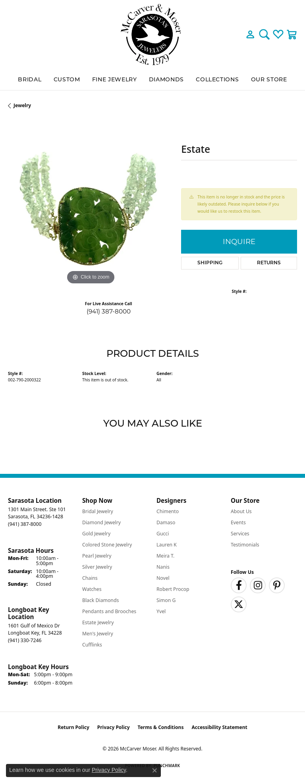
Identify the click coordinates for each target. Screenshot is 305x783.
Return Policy (73, 727)
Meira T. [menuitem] (165, 555)
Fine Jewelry (114, 79)
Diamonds (166, 79)
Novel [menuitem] (163, 578)
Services (240, 533)
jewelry (22, 105)
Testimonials (245, 544)
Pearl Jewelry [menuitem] (97, 555)
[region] (90, 204)
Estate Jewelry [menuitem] (98, 622)
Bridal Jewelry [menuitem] (97, 511)
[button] (250, 34)
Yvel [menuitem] (161, 611)
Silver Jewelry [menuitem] (97, 567)
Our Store (269, 79)
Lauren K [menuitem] (166, 544)
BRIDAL (29, 79)
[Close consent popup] (154, 770)
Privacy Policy (113, 727)
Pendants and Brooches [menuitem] (109, 611)
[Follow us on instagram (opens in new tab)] (258, 585)
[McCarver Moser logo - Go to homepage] (152, 34)
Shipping (209, 263)
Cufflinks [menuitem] (92, 644)
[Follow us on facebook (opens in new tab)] (239, 585)
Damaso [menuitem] (165, 522)
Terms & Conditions (161, 727)
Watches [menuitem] (92, 589)
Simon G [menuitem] (166, 600)
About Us (241, 511)
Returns (269, 263)
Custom (67, 79)
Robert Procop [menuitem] (172, 589)
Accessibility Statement (219, 727)
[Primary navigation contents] (152, 79)
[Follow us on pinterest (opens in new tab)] (277, 585)
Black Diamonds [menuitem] (100, 600)
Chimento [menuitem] (167, 511)
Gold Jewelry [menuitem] (96, 533)
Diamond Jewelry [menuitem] (101, 522)
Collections (217, 79)
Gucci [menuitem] (162, 533)
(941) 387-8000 (109, 311)
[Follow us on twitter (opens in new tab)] (239, 604)
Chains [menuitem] (90, 578)
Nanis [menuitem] (163, 567)
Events (238, 522)
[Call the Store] (24, 524)
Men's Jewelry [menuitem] (97, 633)
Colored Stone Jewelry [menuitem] (107, 544)
